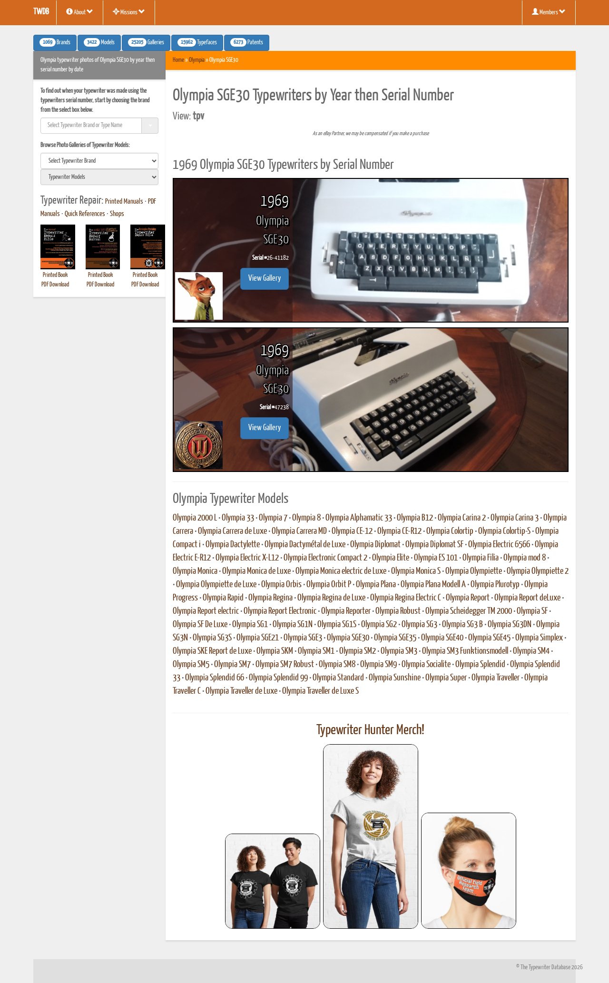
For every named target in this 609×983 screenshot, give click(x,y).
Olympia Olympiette (473, 571)
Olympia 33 (238, 518)
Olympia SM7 (232, 664)
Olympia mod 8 (524, 558)
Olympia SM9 (378, 664)
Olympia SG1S (336, 624)
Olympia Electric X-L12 (247, 558)
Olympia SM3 (399, 651)
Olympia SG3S (212, 638)
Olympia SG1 (250, 624)
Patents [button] (246, 42)
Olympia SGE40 (442, 638)
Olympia (197, 60)
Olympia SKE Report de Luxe (212, 651)
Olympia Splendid (480, 664)
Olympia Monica (195, 571)
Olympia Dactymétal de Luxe (305, 545)
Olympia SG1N (293, 624)
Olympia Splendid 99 (278, 678)
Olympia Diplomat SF (434, 545)
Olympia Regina (270, 598)
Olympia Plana (376, 584)
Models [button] (99, 42)
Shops (117, 214)
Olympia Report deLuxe (527, 598)
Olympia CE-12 (352, 531)
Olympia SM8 (337, 664)
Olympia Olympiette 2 (538, 571)
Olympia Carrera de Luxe (232, 531)
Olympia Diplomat (375, 545)
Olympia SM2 (357, 651)
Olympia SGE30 (348, 638)
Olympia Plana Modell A (433, 584)
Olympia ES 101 (436, 558)
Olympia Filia (480, 558)
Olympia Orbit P (328, 584)
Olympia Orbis (281, 584)
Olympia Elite (390, 558)
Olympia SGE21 (257, 638)
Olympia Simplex (539, 638)
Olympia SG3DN (509, 624)
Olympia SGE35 (395, 638)
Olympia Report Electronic (280, 611)
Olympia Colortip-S (504, 531)
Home (178, 60)
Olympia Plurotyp (495, 584)
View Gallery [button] (264, 279)
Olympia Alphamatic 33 (358, 518)
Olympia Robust (398, 611)
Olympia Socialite (426, 664)
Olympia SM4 (531, 651)
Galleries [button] (146, 42)
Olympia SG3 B (462, 624)
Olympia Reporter (346, 611)
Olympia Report (468, 598)
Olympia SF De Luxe (200, 624)
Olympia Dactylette (233, 545)
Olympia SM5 (191, 664)
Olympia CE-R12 (399, 531)
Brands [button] (54, 42)
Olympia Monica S (416, 571)
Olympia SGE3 (303, 638)
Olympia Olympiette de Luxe (216, 584)
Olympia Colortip (449, 531)
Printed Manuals (124, 201)
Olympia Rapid (223, 598)
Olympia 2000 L (195, 518)
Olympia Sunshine (395, 678)
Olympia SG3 (419, 624)
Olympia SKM (274, 651)
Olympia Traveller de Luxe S (320, 691)
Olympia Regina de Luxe (331, 598)
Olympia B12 (415, 518)
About (79, 12)
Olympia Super (446, 678)
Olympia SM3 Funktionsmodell (465, 651)
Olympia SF (532, 611)
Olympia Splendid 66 (214, 678)
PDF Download (55, 285)
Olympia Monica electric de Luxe (340, 571)
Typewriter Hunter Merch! (370, 730)
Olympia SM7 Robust (284, 664)
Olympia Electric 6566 (499, 545)
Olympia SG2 (379, 624)
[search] (99, 161)
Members (549, 12)
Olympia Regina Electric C (405, 598)
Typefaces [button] (197, 42)
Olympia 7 (273, 518)
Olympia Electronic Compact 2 (325, 558)
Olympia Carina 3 (515, 518)
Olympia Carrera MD (299, 531)
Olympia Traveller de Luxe (241, 691)
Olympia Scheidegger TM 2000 (468, 611)
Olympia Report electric (206, 611)
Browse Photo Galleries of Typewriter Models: (85, 145)
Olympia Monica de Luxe (256, 571)
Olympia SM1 (316, 651)
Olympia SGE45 (489, 638)
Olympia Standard (338, 678)
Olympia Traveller (495, 678)
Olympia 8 (306, 518)
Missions (129, 12)
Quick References (85, 214)
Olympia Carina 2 (462, 518)
